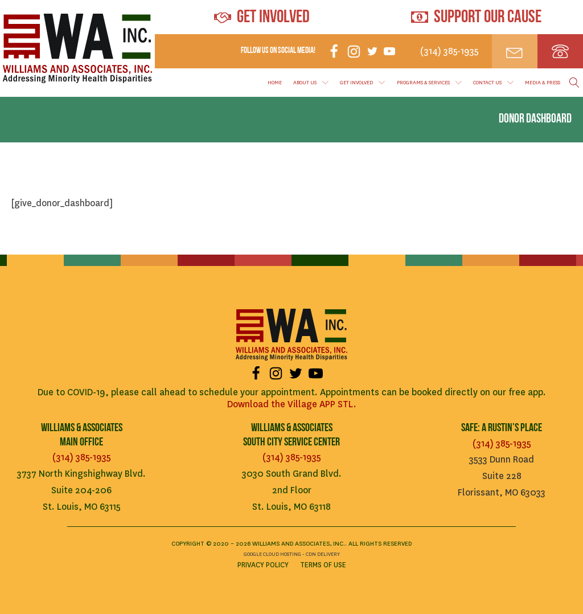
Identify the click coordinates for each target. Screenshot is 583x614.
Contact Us (493, 82)
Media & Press (542, 82)
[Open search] (574, 82)
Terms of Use (323, 565)
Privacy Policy (263, 565)
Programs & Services (429, 82)
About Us (311, 82)
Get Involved (362, 82)
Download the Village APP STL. (291, 404)
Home (275, 82)
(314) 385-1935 (81, 457)
